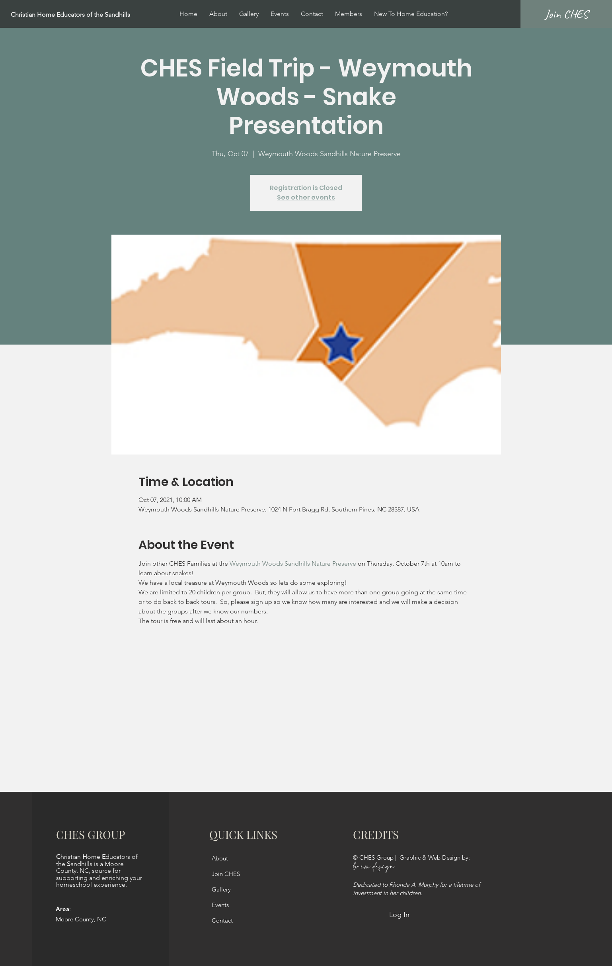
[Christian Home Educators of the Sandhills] (90, 15)
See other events (306, 197)
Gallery (221, 889)
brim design (373, 867)
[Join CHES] (566, 14)
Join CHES (226, 874)
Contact (222, 920)
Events (220, 905)
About (220, 858)
